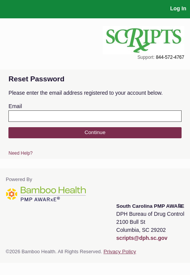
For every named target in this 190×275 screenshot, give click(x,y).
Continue (95, 132)
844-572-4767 (170, 57)
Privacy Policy (119, 251)
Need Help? (20, 153)
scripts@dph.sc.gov (141, 238)
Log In (178, 8)
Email (15, 106)
